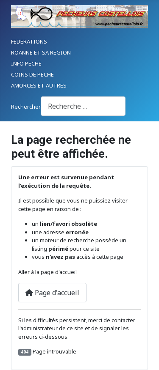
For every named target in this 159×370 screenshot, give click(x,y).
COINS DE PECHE (32, 74)
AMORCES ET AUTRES (39, 85)
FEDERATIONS (29, 41)
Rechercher (26, 106)
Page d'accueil (52, 292)
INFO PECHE (26, 63)
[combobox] (83, 105)
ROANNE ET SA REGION (41, 52)
